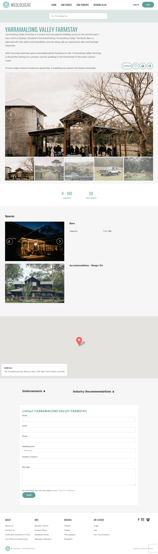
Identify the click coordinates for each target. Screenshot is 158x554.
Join (148, 4)
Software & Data (146, 548)
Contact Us (10, 530)
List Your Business (101, 534)
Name (24, 415)
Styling (67, 530)
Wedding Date (28, 446)
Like (136, 66)
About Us (9, 526)
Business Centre (41, 526)
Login (96, 526)
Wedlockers (17, 4)
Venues (67, 526)
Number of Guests (30, 457)
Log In (136, 4)
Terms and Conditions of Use (17, 534)
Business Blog (40, 530)
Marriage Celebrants (43, 539)
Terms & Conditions (66, 490)
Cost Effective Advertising (16, 539)
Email (24, 426)
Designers (68, 539)
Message (26, 467)
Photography (69, 534)
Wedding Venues (42, 534)
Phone (24, 436)
